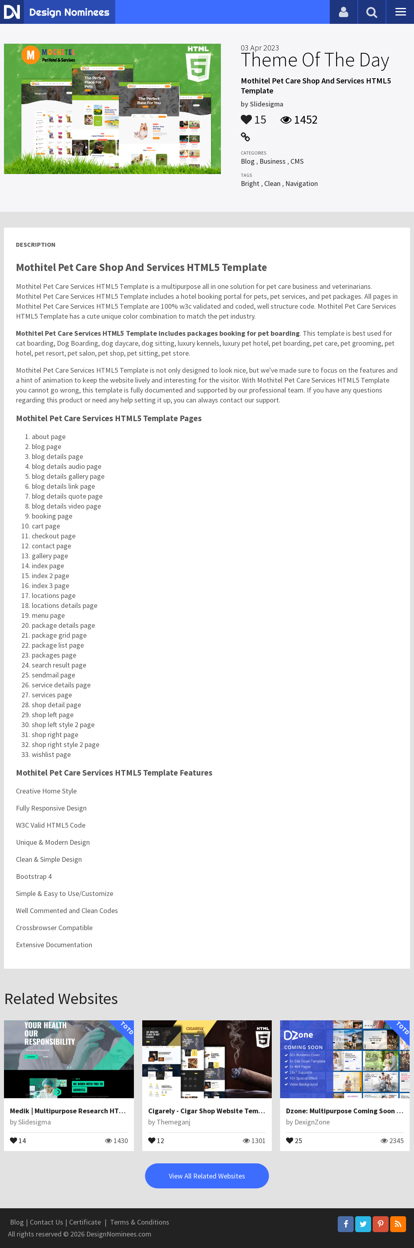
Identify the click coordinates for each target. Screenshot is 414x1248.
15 (253, 116)
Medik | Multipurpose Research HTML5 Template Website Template (117, 1110)
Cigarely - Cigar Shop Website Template (211, 1110)
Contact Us (46, 1222)
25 (294, 1140)
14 (18, 1140)
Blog (248, 161)
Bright (250, 183)
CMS (297, 161)
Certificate (85, 1222)
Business (272, 161)
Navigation (301, 183)
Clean (272, 183)
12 (156, 1140)
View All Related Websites (207, 1175)
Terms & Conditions (139, 1222)
